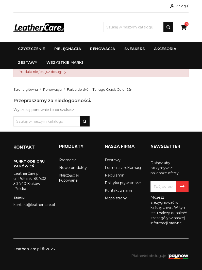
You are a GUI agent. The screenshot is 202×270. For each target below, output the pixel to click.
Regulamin (114, 175)
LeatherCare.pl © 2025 (34, 249)
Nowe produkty (73, 167)
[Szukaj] (138, 27)
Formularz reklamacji (123, 167)
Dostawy (113, 160)
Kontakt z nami (118, 190)
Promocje (68, 160)
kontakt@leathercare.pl (32, 204)
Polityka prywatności (123, 183)
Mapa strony (116, 198)
